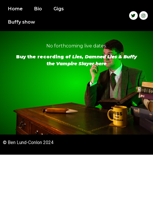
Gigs (58, 9)
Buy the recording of (44, 57)
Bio (38, 9)
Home (15, 9)
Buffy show (21, 22)
